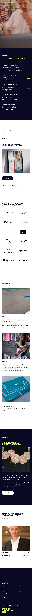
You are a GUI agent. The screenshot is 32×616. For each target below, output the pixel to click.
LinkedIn (4, 558)
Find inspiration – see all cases (9, 185)
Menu (29, 2)
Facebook (19, 591)
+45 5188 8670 (26, 555)
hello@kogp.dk (5, 593)
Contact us (5, 518)
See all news (5, 420)
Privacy (3, 597)
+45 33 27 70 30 (5, 591)
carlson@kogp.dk (6, 555)
